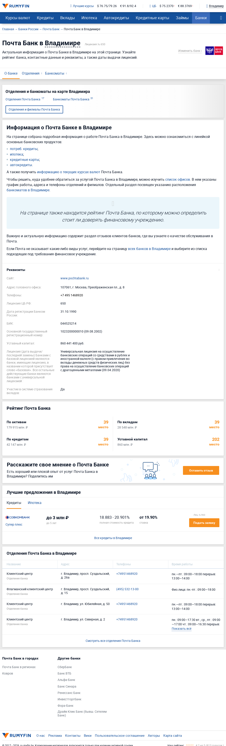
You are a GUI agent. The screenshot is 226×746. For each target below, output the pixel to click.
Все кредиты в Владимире (113, 538)
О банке (10, 73)
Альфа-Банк (66, 680)
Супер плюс (14, 524)
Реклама (55, 735)
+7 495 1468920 (71, 295)
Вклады (67, 17)
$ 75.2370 (166, 6)
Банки (201, 17)
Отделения (31, 73)
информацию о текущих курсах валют (68, 171)
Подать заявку (204, 522)
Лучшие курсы (82, 6)
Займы (182, 17)
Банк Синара (67, 686)
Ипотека (89, 17)
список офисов (177, 179)
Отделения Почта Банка (25, 99)
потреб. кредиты (24, 149)
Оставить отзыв (201, 470)
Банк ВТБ (64, 673)
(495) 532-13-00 (127, 589)
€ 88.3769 (185, 6)
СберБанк (65, 667)
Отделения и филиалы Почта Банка (34, 109)
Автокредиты (116, 17)
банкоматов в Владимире (28, 190)
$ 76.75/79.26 (107, 6)
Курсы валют (18, 17)
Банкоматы (54, 73)
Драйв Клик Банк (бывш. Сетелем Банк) (82, 713)
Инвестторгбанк (69, 699)
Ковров (7, 673)
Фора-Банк (65, 706)
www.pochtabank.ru (74, 278)
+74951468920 (126, 574)
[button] (113, 269)
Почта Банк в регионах (19, 667)
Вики (88, 735)
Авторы (154, 735)
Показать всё (181, 628)
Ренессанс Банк (69, 693)
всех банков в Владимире (149, 248)
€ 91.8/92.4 (128, 6)
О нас (40, 735)
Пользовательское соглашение (120, 735)
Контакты (73, 735)
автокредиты (21, 165)
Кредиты (45, 17)
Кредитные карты (152, 17)
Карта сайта (172, 735)
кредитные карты (24, 160)
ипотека (16, 154)
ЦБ (153, 6)
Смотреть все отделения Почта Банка (113, 641)
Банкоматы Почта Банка (73, 99)
